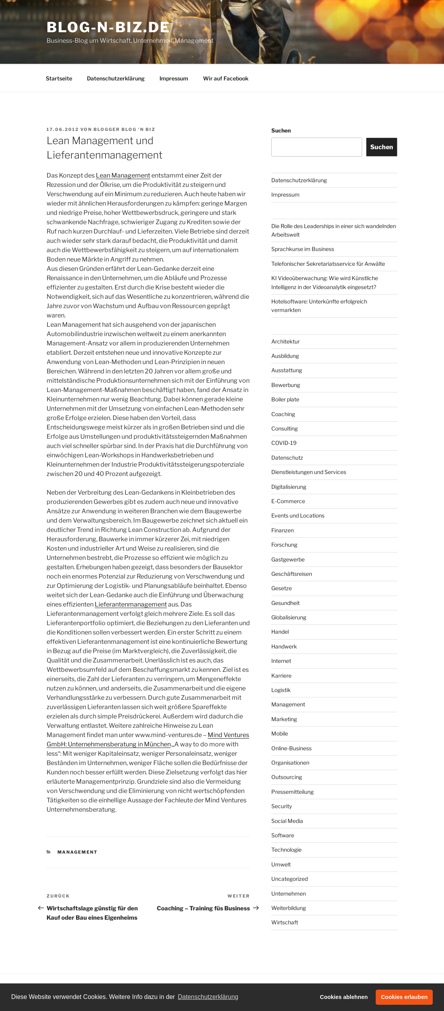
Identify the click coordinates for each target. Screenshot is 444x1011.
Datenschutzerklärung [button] (208, 997)
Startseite (59, 78)
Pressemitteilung (292, 791)
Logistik (281, 690)
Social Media (287, 821)
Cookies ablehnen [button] (344, 997)
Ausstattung (286, 370)
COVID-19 (284, 442)
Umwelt (281, 864)
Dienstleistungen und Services (308, 472)
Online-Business (291, 748)
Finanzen (282, 530)
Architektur (285, 341)
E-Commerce (288, 501)
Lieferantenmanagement (131, 604)
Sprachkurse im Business (302, 249)
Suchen (281, 130)
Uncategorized (289, 878)
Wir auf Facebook (225, 78)
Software (282, 835)
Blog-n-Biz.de (108, 27)
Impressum (174, 78)
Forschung (284, 544)
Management (77, 852)
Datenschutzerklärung (116, 78)
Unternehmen (288, 893)
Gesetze (281, 588)
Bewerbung (285, 385)
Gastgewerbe (288, 559)
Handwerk (284, 646)
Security (281, 806)
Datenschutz (287, 457)
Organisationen (290, 762)
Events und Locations (297, 515)
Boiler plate (285, 399)
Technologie (286, 849)
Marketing (284, 719)
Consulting (284, 428)
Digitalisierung (288, 486)
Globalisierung (288, 617)
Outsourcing (286, 777)
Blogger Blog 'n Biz (125, 129)
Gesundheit (285, 603)
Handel (280, 631)
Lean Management (123, 175)
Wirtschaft (284, 922)
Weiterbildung (288, 908)
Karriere (281, 675)
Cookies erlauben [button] (404, 997)
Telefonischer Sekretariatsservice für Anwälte (328, 263)
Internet (281, 660)
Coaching (283, 414)
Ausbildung (285, 355)
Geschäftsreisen (291, 573)
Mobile (279, 733)
